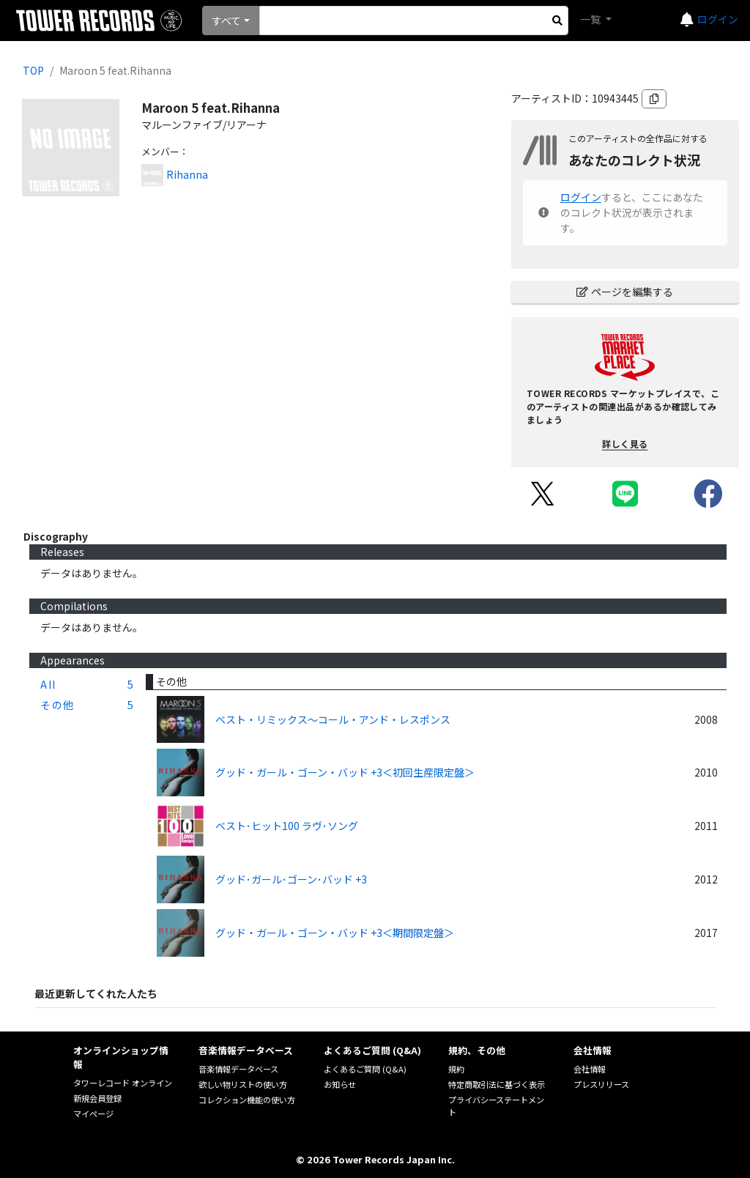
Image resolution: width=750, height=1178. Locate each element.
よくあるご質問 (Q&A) (365, 1069)
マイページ (93, 1113)
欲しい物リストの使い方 (242, 1084)
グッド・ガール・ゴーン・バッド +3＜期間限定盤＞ (334, 932)
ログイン (717, 19)
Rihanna (187, 174)
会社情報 (589, 1069)
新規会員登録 (97, 1098)
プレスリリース (601, 1084)
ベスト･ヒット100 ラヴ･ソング (286, 825)
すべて (226, 20)
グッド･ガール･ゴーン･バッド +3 (291, 879)
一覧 (591, 19)
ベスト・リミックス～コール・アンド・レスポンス (332, 719)
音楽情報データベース (238, 1069)
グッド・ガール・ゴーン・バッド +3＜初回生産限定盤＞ (345, 772)
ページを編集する (624, 291)
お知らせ (340, 1084)
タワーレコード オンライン (122, 1083)
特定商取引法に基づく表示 (496, 1084)
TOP (33, 70)
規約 (456, 1069)
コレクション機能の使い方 (246, 1099)
